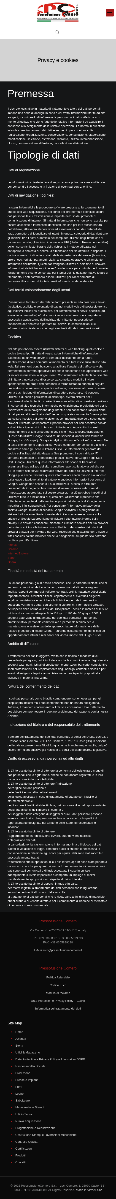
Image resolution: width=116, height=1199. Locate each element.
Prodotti (20, 1155)
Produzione (22, 1073)
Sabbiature (22, 1100)
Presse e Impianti (26, 1080)
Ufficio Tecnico (24, 1114)
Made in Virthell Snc (88, 1190)
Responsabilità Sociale (30, 1066)
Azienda (20, 1038)
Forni (18, 1086)
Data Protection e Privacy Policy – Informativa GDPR (50, 1059)
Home (19, 1032)
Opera (12, 562)
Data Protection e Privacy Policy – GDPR (58, 1000)
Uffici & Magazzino (27, 1052)
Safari (11, 557)
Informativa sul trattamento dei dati (58, 1008)
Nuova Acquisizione (28, 1121)
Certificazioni (23, 1148)
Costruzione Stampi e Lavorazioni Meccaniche (45, 1135)
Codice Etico (58, 985)
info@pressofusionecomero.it (62, 950)
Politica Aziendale (58, 977)
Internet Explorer (19, 553)
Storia (19, 1045)
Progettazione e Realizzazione (35, 1128)
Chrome (13, 549)
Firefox (12, 544)
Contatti (20, 1162)
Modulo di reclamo (58, 993)
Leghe (19, 1093)
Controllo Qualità (26, 1141)
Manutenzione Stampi (29, 1107)
